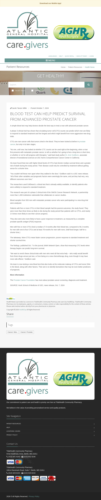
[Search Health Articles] (46, 85)
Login (92, 56)
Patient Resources (75, 67)
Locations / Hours (13, 431)
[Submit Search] (88, 85)
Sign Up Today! (81, 56)
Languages (52, 56)
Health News (19, 90)
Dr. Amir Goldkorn (72, 155)
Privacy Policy (12, 435)
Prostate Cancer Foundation (24, 280)
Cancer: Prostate (27, 332)
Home (63, 67)
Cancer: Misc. (12, 332)
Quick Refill (69, 56)
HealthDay (22, 310)
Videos (35, 90)
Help (61, 56)
